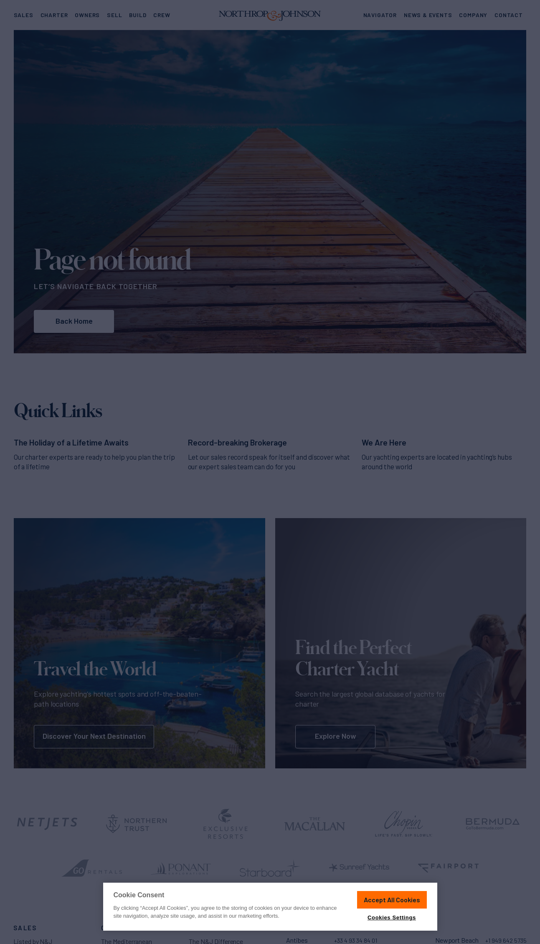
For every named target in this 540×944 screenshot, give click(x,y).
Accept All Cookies (392, 900)
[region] (270, 907)
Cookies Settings (392, 917)
